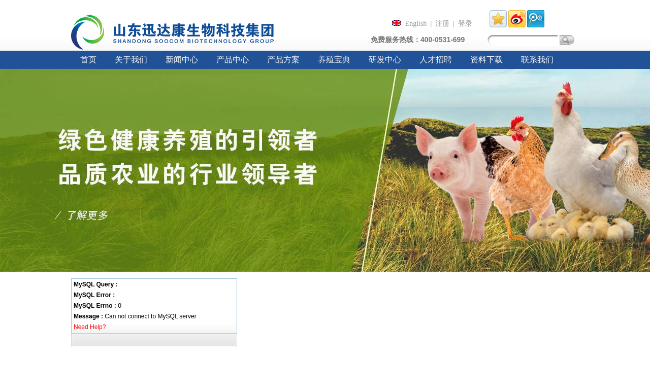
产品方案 (283, 59)
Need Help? (90, 327)
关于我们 (131, 59)
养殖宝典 (334, 59)
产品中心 (232, 59)
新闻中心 (182, 59)
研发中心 (385, 59)
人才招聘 (435, 59)
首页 (88, 59)
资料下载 (486, 59)
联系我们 (537, 59)
